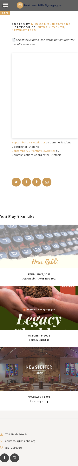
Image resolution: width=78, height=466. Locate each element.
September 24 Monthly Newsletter (33, 150)
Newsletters (24, 30)
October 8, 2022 (39, 335)
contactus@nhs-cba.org (20, 440)
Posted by (41, 24)
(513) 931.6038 (13, 447)
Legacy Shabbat (39, 339)
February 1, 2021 (39, 274)
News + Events (51, 27)
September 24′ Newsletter (28, 142)
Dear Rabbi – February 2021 (39, 278)
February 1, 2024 (39, 397)
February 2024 (39, 401)
